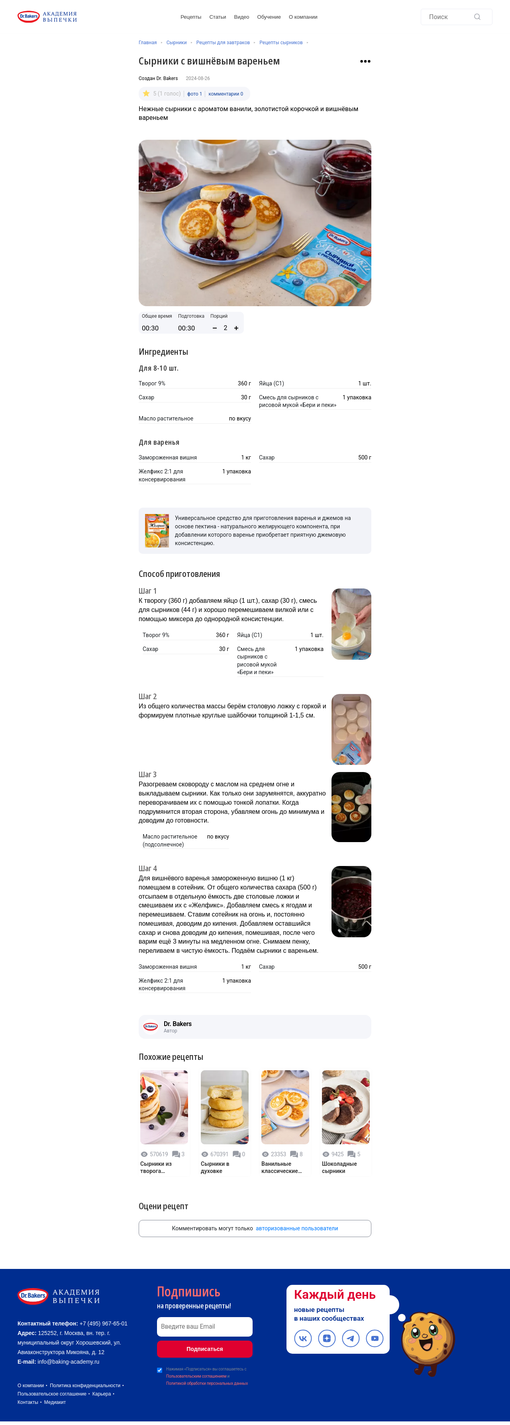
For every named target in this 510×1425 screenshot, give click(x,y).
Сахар (146, 396)
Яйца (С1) (271, 382)
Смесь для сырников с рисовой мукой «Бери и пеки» (297, 400)
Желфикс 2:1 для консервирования (162, 474)
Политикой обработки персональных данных (207, 1379)
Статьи (217, 17)
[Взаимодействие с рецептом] (365, 61)
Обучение (269, 17)
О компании (303, 17)
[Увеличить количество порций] (236, 327)
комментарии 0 (225, 93)
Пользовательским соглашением (196, 1372)
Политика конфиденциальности (85, 1389)
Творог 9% (152, 382)
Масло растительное (166, 417)
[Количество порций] (225, 327)
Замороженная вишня (168, 456)
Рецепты (190, 17)
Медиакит (55, 1406)
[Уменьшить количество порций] (214, 327)
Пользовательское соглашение (52, 1397)
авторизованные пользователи (297, 1224)
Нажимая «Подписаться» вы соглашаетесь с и (207, 1373)
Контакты (28, 1406)
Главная (148, 42)
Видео (241, 17)
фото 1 (194, 93)
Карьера (101, 1397)
